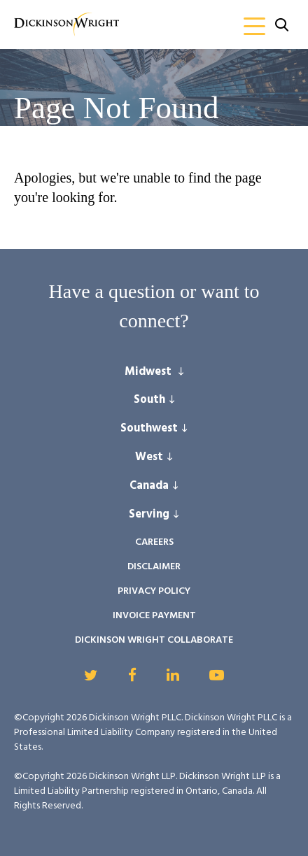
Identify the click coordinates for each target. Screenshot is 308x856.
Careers (154, 542)
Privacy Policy (154, 591)
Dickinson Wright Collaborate (154, 640)
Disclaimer (154, 566)
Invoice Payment (154, 615)
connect (149, 320)
